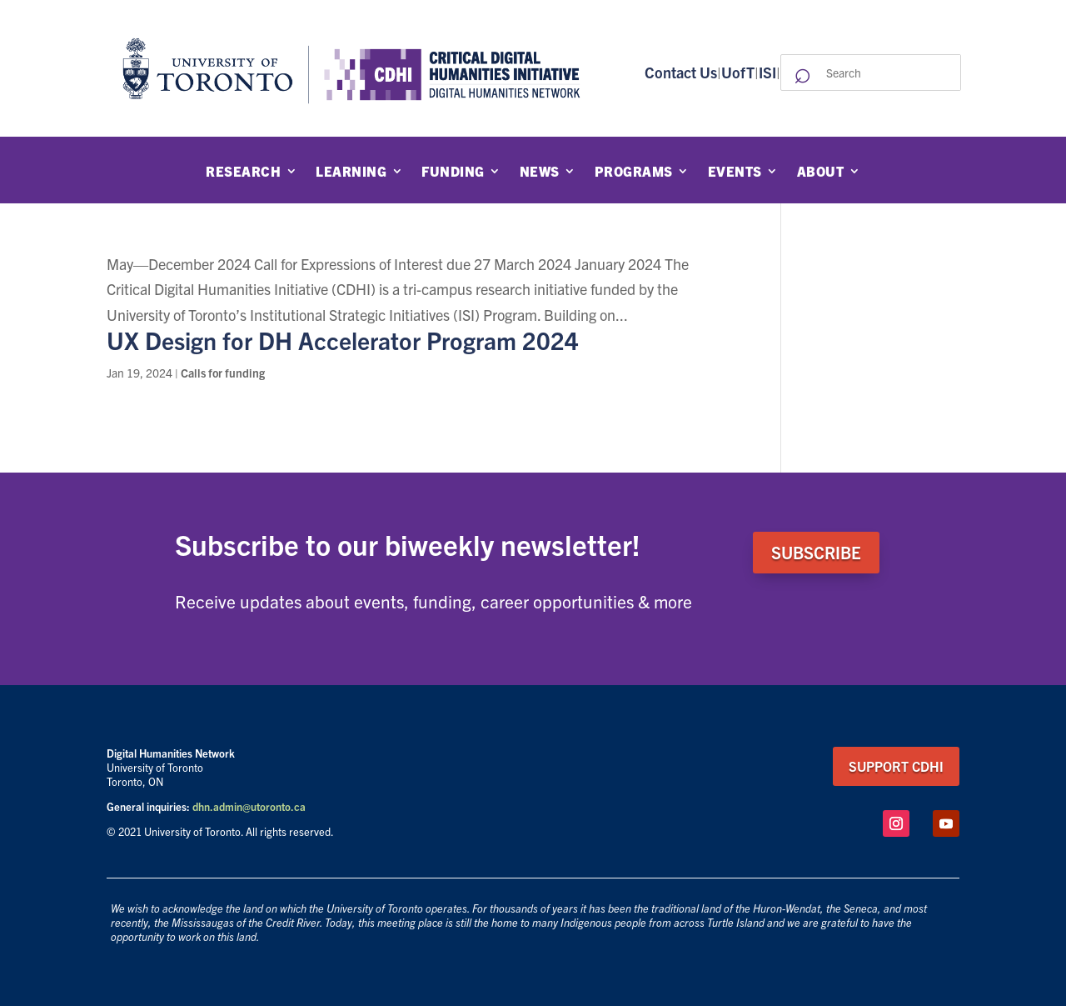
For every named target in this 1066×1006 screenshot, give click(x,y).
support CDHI (896, 766)
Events (735, 171)
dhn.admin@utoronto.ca (249, 806)
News (540, 171)
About (820, 171)
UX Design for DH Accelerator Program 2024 (343, 339)
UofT (738, 72)
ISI (767, 72)
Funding (453, 171)
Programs (634, 171)
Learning (351, 171)
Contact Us (681, 72)
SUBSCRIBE (816, 552)
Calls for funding (223, 372)
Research (243, 171)
